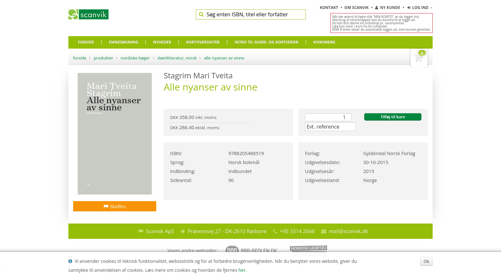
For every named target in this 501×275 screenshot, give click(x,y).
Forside (79, 58)
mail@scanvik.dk (348, 231)
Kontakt (329, 7)
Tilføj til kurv (393, 117)
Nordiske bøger (135, 58)
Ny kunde (387, 7)
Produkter (103, 58)
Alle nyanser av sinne (224, 58)
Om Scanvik (357, 7)
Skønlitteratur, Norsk (177, 58)
